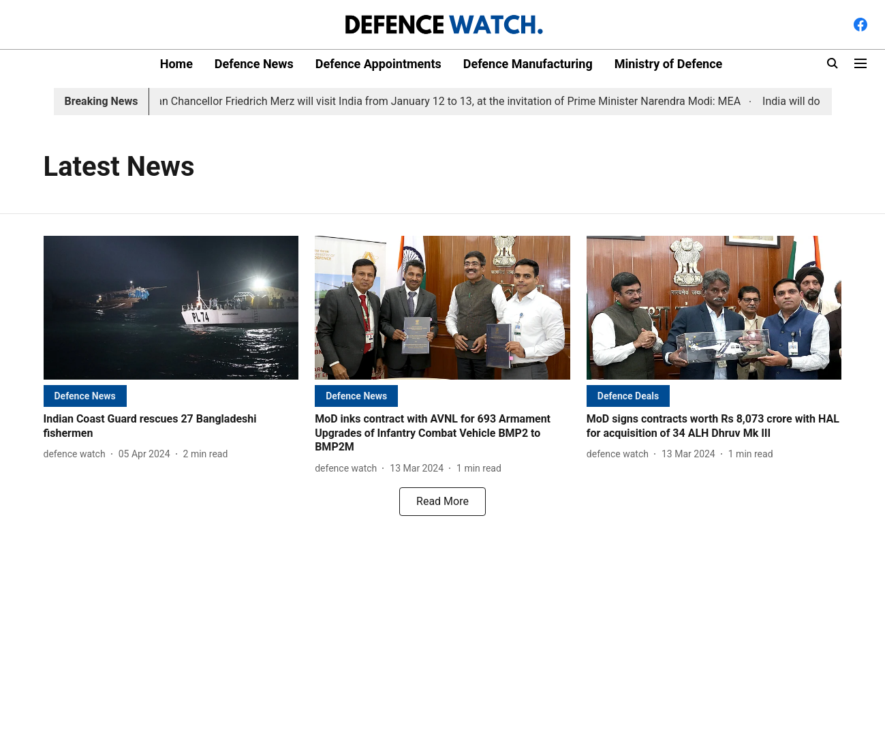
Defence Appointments (378, 64)
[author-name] (77, 454)
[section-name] (85, 395)
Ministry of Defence (669, 64)
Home (176, 64)
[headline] (171, 426)
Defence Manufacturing (528, 64)
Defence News (254, 64)
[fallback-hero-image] (171, 308)
